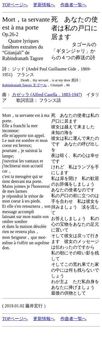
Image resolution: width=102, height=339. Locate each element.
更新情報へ (44, 4)
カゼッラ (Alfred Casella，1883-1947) (47, 94)
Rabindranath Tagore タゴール (24, 85)
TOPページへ (15, 4)
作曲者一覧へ (73, 4)
